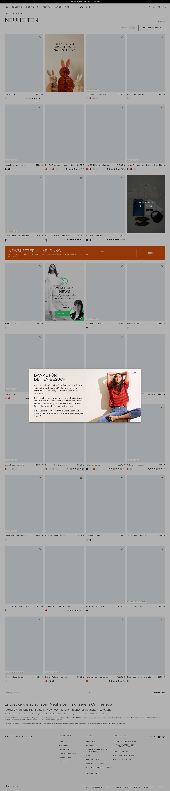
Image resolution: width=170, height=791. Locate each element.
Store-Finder (54, 411)
